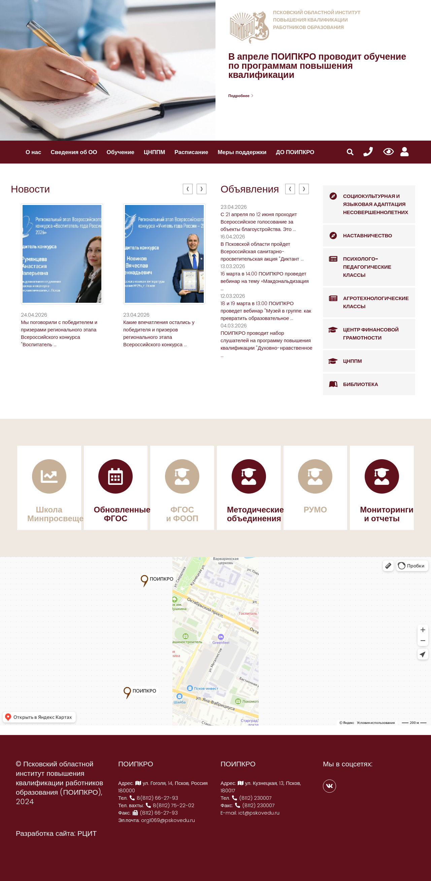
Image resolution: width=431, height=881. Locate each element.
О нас (33, 152)
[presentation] (188, 189)
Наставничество (357, 235)
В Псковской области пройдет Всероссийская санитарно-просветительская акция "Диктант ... (262, 251)
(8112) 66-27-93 (155, 812)
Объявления (250, 189)
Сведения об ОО (74, 152)
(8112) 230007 (251, 797)
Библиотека (350, 384)
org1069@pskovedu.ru (168, 820)
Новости (30, 189)
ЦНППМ (154, 152)
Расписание (191, 152)
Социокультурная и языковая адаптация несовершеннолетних (365, 200)
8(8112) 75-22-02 (169, 805)
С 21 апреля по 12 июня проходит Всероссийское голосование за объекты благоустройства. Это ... (259, 222)
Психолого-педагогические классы (357, 263)
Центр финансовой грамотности (361, 330)
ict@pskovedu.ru (258, 812)
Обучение (120, 152)
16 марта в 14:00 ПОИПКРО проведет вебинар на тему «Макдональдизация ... (265, 281)
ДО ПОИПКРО (295, 152)
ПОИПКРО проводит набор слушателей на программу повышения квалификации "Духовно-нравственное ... (266, 344)
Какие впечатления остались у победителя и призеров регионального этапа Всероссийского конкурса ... (158, 333)
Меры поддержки (242, 152)
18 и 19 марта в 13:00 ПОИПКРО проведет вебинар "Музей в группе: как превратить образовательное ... (266, 311)
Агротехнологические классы (366, 299)
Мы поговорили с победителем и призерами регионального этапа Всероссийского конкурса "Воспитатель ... (59, 333)
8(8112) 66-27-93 (153, 797)
